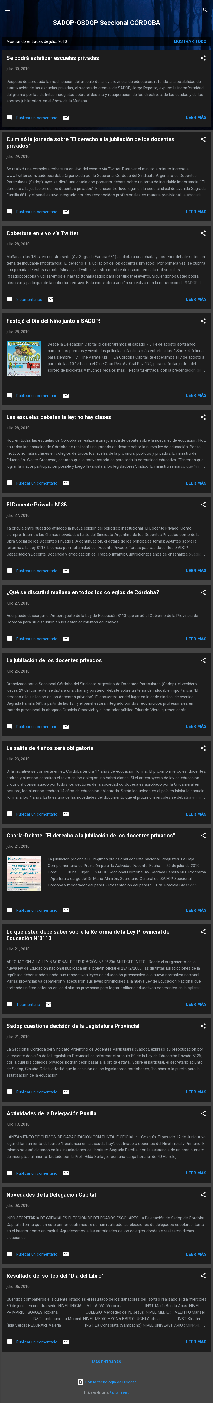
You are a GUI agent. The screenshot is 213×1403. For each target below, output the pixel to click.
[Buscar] (205, 11)
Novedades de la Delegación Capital (51, 1194)
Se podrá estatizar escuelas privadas (53, 58)
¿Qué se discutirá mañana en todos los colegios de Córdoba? (83, 592)
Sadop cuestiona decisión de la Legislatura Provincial (73, 1026)
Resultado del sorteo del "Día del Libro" (55, 1275)
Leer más (196, 117)
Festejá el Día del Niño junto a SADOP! (53, 321)
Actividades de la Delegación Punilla (51, 1113)
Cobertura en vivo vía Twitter (43, 233)
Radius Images (119, 1392)
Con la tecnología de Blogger (106, 1382)
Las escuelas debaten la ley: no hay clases (59, 417)
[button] (203, 59)
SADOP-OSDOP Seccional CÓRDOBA (106, 23)
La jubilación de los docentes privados (54, 660)
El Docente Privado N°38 (37, 504)
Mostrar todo (190, 41)
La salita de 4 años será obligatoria (50, 748)
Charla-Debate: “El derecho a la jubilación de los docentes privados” (91, 835)
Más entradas (106, 1362)
